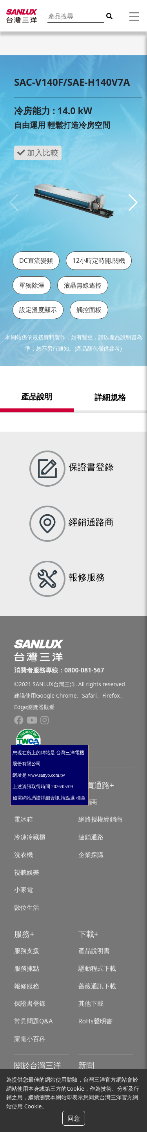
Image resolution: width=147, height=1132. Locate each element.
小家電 (23, 889)
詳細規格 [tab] (110, 397)
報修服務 (26, 986)
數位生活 (26, 907)
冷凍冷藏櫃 (29, 837)
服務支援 (26, 950)
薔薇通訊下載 (97, 986)
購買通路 (94, 785)
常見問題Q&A (33, 1021)
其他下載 (90, 1003)
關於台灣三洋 (37, 1065)
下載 (86, 934)
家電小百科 (29, 1038)
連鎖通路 (90, 837)
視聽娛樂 (26, 872)
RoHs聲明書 (95, 1021)
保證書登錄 (29, 1003)
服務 (22, 934)
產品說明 (37, 396)
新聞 (86, 1065)
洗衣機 (23, 854)
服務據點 (26, 968)
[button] (133, 202)
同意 (73, 1118)
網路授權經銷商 (100, 819)
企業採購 (90, 854)
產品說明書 (94, 950)
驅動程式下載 (97, 968)
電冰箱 (23, 819)
